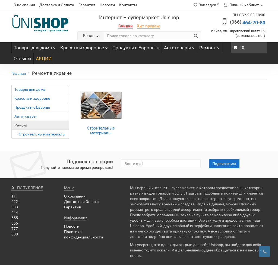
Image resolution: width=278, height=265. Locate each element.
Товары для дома (35, 46)
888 (14, 234)
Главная (18, 73)
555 (14, 218)
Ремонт (209, 46)
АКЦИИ (44, 58)
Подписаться (224, 163)
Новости (107, 5)
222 (14, 201)
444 (14, 212)
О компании (24, 5)
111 (14, 196)
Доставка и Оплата (56, 5)
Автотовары (179, 46)
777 (14, 229)
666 (14, 223)
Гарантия (86, 5)
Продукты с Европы (135, 46)
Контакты (128, 5)
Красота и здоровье (84, 46)
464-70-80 (247, 22)
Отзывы (22, 58)
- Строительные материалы (39, 134)
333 (14, 207)
